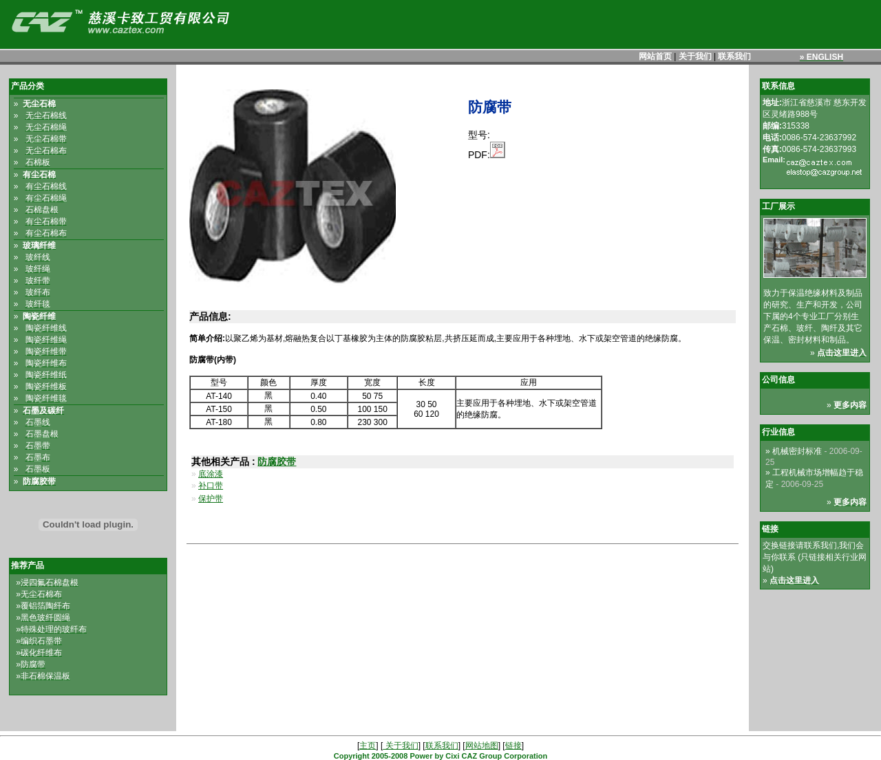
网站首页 (655, 56)
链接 (513, 745)
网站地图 (481, 745)
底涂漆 (210, 474)
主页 (367, 745)
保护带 (210, 498)
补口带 (210, 485)
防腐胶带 (276, 461)
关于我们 (695, 56)
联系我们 (734, 56)
